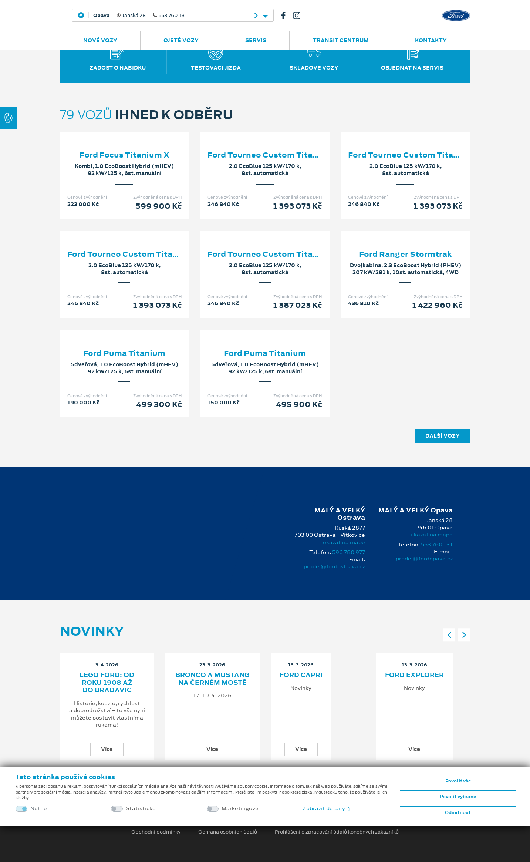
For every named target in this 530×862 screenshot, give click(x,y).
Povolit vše (458, 781)
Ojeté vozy (181, 40)
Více (107, 749)
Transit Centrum (341, 40)
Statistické (141, 808)
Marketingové (240, 808)
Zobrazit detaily (327, 808)
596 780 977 (348, 552)
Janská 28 (140, 15)
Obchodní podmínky (155, 832)
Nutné (38, 808)
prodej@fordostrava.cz (334, 566)
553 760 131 (437, 544)
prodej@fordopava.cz (424, 558)
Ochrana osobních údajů (227, 832)
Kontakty (431, 40)
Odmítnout (458, 812)
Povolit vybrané (458, 796)
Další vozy (442, 436)
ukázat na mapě (344, 542)
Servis (255, 40)
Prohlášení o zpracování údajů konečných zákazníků (337, 832)
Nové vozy (100, 40)
